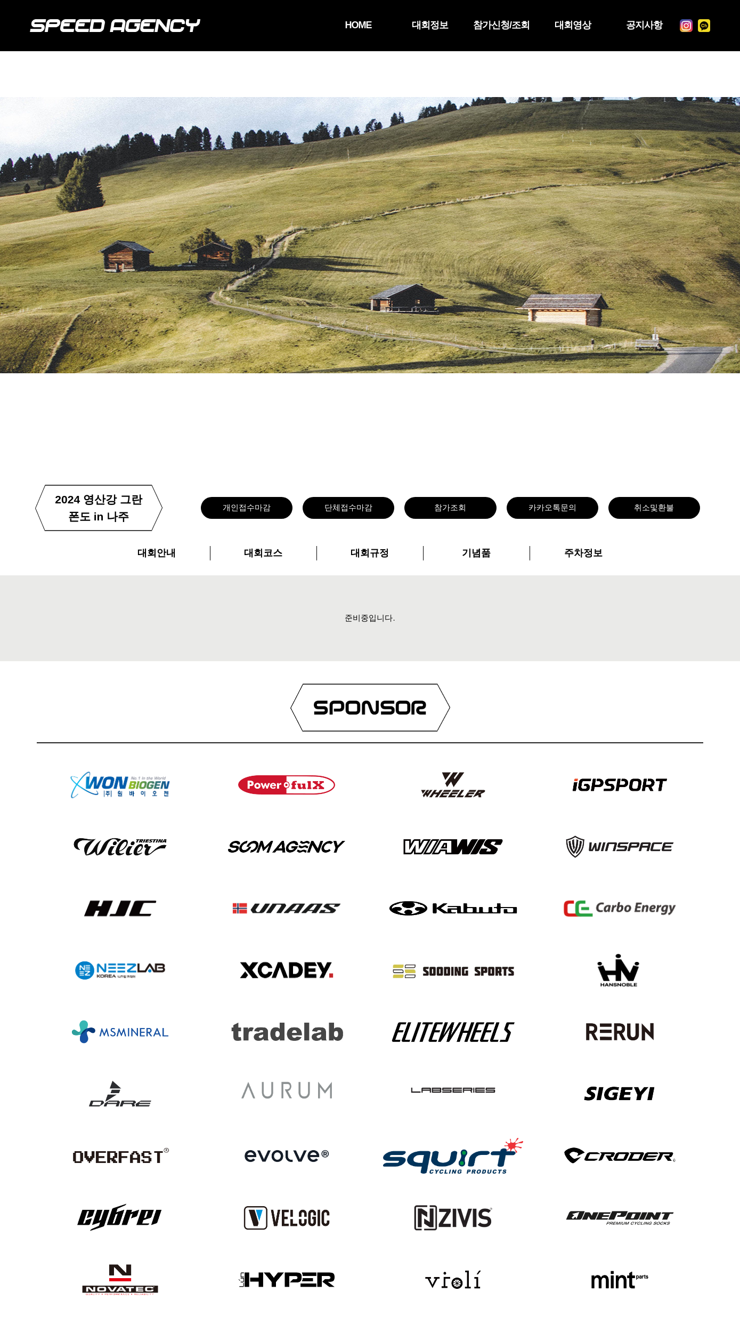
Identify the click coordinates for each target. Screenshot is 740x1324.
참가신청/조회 (486, 25)
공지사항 (638, 25)
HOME (333, 25)
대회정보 (410, 25)
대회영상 (562, 25)
